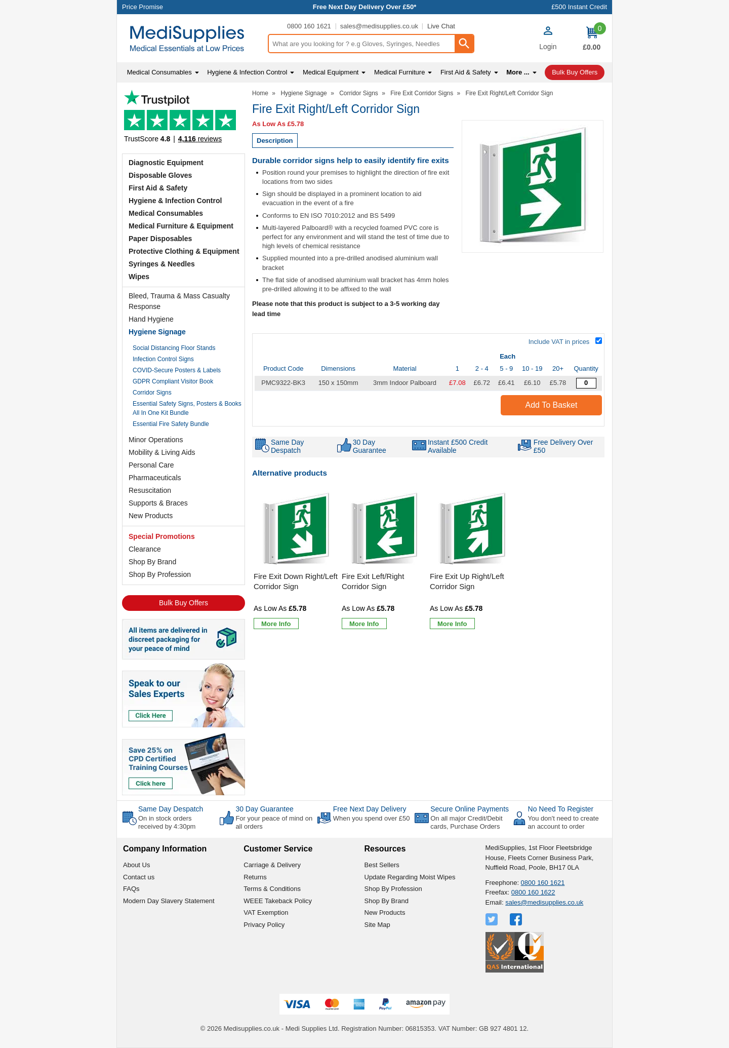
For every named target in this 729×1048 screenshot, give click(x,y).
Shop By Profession (160, 574)
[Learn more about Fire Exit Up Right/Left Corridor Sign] (452, 623)
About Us (136, 865)
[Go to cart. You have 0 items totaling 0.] (591, 38)
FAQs (131, 888)
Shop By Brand (152, 562)
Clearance (145, 549)
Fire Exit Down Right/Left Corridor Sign (296, 581)
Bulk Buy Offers (183, 603)
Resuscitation (150, 490)
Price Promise (142, 7)
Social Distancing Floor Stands (174, 348)
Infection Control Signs (163, 359)
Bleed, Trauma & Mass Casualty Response (179, 301)
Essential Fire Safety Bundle (171, 424)
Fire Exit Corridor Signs (421, 93)
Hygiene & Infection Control (175, 201)
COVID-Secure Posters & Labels (177, 370)
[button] (547, 39)
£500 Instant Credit (579, 7)
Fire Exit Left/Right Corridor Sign (373, 581)
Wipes (139, 277)
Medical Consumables (166, 213)
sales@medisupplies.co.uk (379, 26)
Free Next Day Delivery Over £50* (365, 7)
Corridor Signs (152, 392)
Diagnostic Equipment (166, 163)
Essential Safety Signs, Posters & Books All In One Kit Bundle (187, 408)
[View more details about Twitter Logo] (492, 919)
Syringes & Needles (162, 264)
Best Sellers (381, 865)
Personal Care (151, 465)
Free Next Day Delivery (370, 809)
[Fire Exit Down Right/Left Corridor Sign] (296, 560)
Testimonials (183, 119)
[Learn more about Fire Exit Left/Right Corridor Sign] (364, 623)
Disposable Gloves (160, 175)
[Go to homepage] (192, 39)
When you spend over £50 (371, 818)
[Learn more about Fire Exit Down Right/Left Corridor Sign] (276, 623)
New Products (151, 516)
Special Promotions (162, 536)
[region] (296, 529)
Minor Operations (156, 440)
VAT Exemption (266, 912)
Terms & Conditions (272, 888)
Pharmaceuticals (155, 478)
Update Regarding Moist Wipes (410, 877)
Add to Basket (551, 405)
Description (275, 140)
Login (547, 47)
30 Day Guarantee (264, 809)
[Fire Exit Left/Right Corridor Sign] (384, 560)
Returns (255, 877)
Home (260, 93)
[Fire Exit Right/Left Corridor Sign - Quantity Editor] (586, 383)
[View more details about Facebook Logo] (517, 919)
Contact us (138, 877)
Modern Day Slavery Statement (169, 901)
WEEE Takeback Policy (278, 901)
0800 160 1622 (533, 892)
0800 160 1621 (309, 26)
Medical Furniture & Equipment (181, 226)
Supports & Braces (158, 503)
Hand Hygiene (151, 319)
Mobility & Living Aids (162, 452)
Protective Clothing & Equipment (184, 251)
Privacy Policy (264, 924)
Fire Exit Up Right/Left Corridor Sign (467, 581)
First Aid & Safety (158, 188)
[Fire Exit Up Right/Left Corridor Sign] (472, 560)
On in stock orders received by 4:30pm (166, 822)
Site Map (377, 924)
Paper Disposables (160, 239)
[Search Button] (464, 43)
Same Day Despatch (170, 809)
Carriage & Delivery (272, 865)
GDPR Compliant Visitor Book (173, 381)
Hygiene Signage (157, 332)
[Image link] (183, 763)
